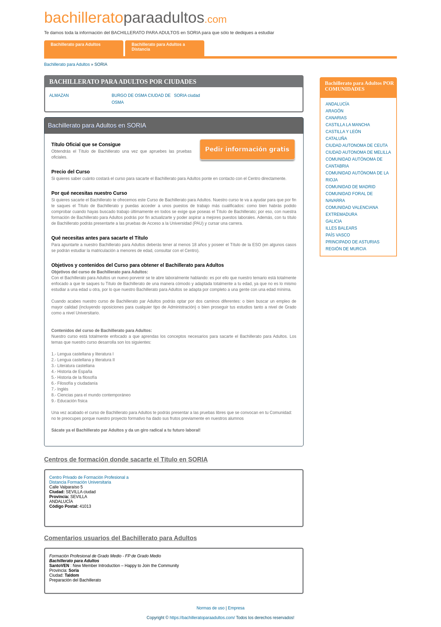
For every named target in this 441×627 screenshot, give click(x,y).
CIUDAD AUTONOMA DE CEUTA (357, 145)
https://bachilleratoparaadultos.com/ (202, 617)
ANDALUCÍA (337, 104)
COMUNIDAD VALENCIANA (352, 207)
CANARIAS (336, 117)
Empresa (236, 608)
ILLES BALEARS (341, 228)
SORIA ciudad (187, 95)
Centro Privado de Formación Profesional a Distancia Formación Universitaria (89, 480)
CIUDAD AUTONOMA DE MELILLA (358, 152)
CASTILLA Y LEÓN (343, 131)
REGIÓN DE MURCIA (346, 248)
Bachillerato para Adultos (67, 64)
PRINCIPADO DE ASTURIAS (352, 242)
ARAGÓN (334, 111)
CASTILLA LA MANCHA (348, 124)
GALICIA (334, 221)
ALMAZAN (59, 95)
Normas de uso (210, 608)
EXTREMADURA (341, 214)
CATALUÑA (336, 138)
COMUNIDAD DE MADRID (351, 186)
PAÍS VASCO (338, 235)
